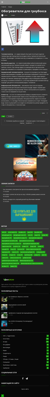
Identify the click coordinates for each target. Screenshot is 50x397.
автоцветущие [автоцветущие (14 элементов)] (6, 235)
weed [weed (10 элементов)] (30, 232)
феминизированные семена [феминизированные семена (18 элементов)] (10, 263)
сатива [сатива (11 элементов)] (37, 255)
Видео (5, 350)
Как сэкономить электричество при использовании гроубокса (21, 189)
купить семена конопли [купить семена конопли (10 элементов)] (33, 249)
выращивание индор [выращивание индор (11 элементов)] (35, 238)
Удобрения (6, 368)
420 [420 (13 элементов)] (4, 232)
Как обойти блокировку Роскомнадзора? (20, 321)
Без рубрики (6, 344)
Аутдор (5, 341)
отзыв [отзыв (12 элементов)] (4, 255)
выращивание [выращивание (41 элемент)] (6, 238)
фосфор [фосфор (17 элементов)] (5, 266)
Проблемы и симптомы (9, 365)
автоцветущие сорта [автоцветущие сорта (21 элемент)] (20, 235)
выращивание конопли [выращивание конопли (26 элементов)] (27, 240)
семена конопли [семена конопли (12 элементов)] (15, 257)
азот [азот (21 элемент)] (30, 235)
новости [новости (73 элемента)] (15, 252)
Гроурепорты (7, 353)
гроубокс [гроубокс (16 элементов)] (16, 246)
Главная (3, 7)
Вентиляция (6, 347)
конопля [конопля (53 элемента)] (21, 249)
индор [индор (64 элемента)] (33, 246)
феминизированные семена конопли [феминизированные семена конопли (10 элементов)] (31, 263)
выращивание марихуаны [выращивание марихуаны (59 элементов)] (31, 243)
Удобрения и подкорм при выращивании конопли (23, 313)
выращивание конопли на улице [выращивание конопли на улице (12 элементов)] (11, 243)
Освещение (6, 362)
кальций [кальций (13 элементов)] (5, 249)
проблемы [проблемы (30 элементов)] (28, 255)
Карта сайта (25, 389)
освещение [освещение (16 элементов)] (41, 252)
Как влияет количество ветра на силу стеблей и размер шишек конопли (24, 194)
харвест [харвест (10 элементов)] (13, 266)
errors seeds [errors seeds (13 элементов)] (12, 232)
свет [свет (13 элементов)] (44, 255)
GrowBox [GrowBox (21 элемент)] (22, 232)
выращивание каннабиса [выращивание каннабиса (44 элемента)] (9, 240)
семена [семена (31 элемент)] (5, 257)
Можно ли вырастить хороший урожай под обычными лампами (21, 199)
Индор (10, 7)
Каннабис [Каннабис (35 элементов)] (38, 232)
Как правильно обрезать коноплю (18, 296)
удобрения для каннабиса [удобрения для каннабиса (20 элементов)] (10, 260)
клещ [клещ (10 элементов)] (13, 249)
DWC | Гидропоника (9, 336)
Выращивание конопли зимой (17, 305)
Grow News (6, 339)
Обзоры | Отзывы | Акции (10, 359)
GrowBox (10, 116)
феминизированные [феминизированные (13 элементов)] (26, 260)
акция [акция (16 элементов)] (37, 235)
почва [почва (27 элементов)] (19, 255)
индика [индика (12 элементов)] (25, 246)
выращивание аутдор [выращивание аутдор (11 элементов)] (20, 238)
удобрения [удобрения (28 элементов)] (27, 257)
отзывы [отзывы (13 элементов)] (12, 255)
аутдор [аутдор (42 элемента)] (44, 235)
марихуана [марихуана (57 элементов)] (6, 252)
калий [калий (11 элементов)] (40, 246)
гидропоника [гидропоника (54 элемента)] (6, 246)
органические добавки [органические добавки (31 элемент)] (27, 252)
